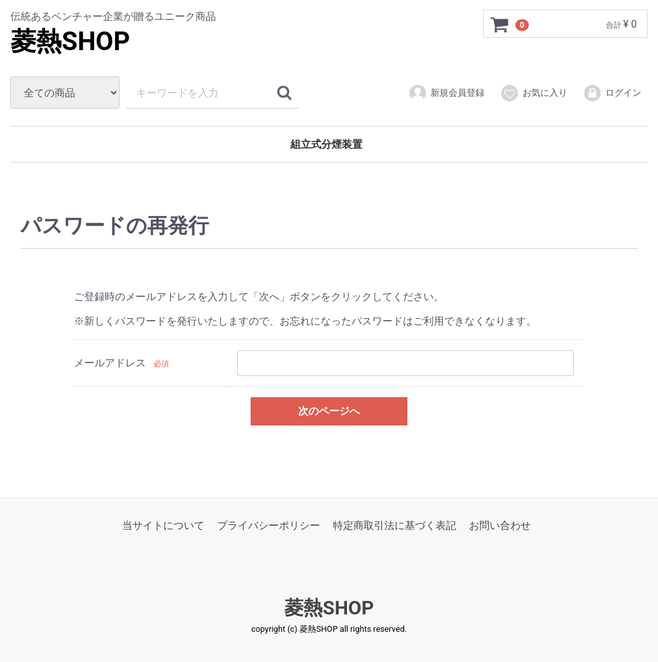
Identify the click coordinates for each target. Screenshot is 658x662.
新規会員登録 (446, 93)
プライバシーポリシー (268, 525)
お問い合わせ (500, 525)
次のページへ (329, 410)
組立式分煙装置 (326, 144)
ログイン (612, 93)
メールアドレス (110, 363)
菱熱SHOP (70, 41)
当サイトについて (163, 525)
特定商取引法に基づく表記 (394, 525)
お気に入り (533, 93)
